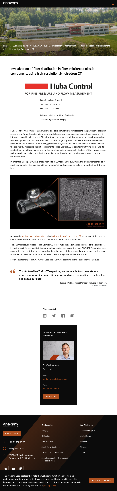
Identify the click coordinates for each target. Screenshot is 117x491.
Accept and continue (101, 480)
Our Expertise (47, 425)
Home (5, 46)
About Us (83, 441)
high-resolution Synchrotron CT (66, 236)
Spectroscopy (47, 441)
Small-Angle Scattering (51, 447)
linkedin (21, 468)
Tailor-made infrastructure (52, 452)
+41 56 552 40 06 (51, 388)
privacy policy (49, 485)
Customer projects (20, 46)
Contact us (51, 396)
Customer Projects (87, 430)
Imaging (45, 430)
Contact (83, 452)
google (6, 468)
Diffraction (46, 436)
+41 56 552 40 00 (17, 442)
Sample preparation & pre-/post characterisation (55, 459)
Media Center (85, 436)
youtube (13, 468)
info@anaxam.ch (16, 448)
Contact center (11, 433)
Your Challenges (86, 425)
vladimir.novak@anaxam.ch (55, 378)
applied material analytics (33, 236)
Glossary (83, 447)
